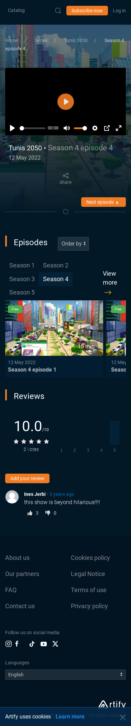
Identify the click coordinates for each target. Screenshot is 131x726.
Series (41, 40)
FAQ (11, 589)
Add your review (27, 478)
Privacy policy (89, 606)
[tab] (22, 265)
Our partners (22, 573)
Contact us (20, 606)
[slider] (32, 128)
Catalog (16, 10)
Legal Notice (88, 573)
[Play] (12, 128)
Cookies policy (90, 557)
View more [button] (110, 284)
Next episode (103, 202)
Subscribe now (87, 10)
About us (17, 557)
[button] (123, 717)
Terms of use (89, 589)
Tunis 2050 (76, 40)
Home (12, 40)
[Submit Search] (58, 10)
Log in (119, 10)
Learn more (70, 716)
